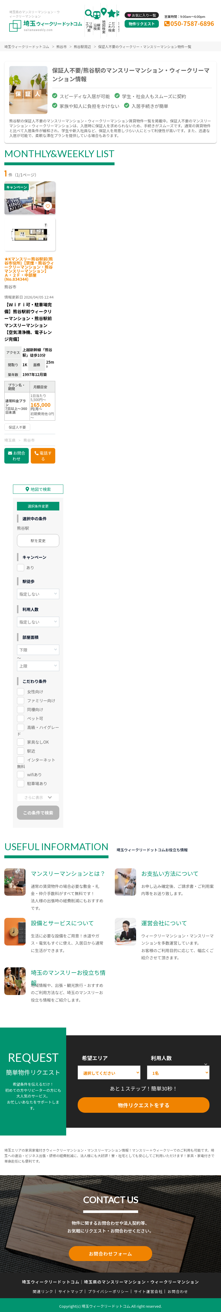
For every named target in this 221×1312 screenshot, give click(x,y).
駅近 (31, 750)
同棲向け (35, 708)
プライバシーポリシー (108, 1289)
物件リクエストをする (143, 1104)
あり (30, 566)
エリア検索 (88, 27)
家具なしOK (38, 741)
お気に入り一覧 (144, 15)
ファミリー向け (41, 699)
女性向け (35, 691)
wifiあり (34, 773)
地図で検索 (41, 488)
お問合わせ (19, 456)
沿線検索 (97, 26)
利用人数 (161, 1057)
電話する (46, 456)
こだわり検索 (111, 27)
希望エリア (95, 1057)
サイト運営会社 (148, 1289)
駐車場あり (37, 782)
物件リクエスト (142, 23)
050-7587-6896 (192, 23)
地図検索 (104, 26)
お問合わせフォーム (110, 1252)
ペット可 (35, 717)
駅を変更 (38, 539)
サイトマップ (70, 1289)
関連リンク (43, 1289)
